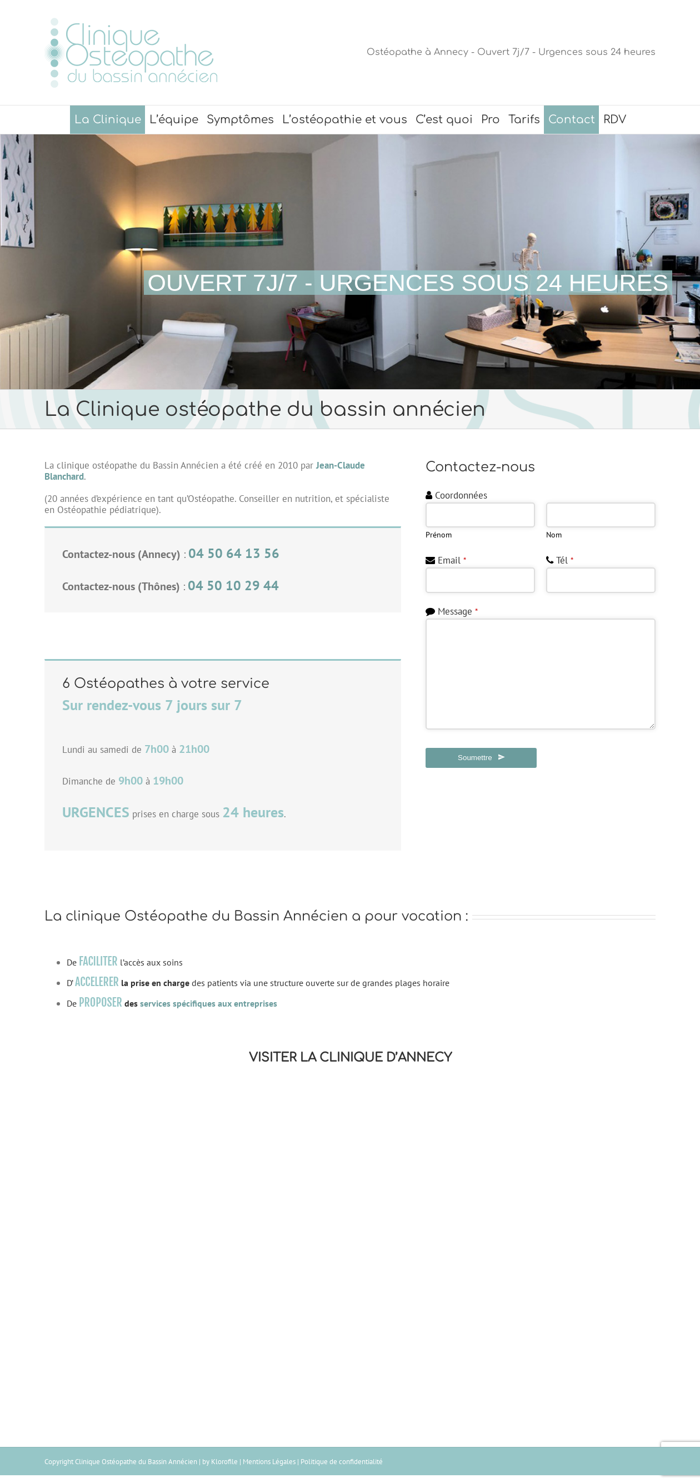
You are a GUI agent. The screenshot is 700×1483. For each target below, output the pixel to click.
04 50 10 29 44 (233, 585)
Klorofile (224, 1461)
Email (452, 560)
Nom (554, 535)
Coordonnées (461, 495)
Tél (564, 560)
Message (458, 611)
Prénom (439, 535)
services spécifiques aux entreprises (208, 1003)
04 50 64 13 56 (233, 553)
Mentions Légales (269, 1461)
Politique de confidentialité (342, 1461)
